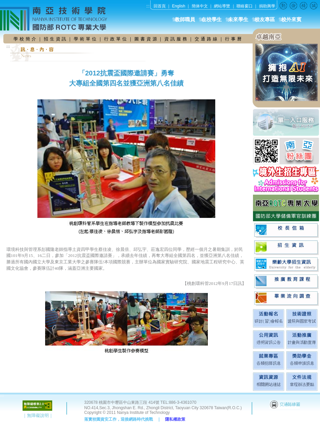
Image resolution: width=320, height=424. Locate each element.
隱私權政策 (175, 419)
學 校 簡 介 (25, 38)
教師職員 (185, 19)
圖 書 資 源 (146, 38)
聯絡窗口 (244, 6)
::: (148, 6)
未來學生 (238, 19)
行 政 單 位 (116, 38)
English (178, 6)
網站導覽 (222, 6)
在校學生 (211, 19)
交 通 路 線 (207, 38)
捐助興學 (267, 6)
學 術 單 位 (85, 38)
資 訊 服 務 (176, 38)
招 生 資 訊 (55, 38)
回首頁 (160, 6)
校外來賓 (291, 19)
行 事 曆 (233, 38)
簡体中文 (200, 6)
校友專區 (265, 19)
